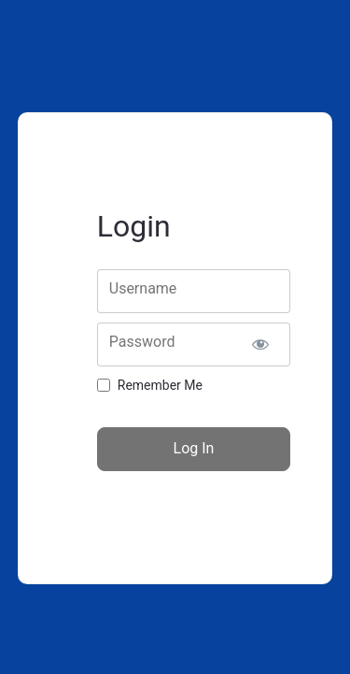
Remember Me (160, 385)
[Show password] (260, 344)
